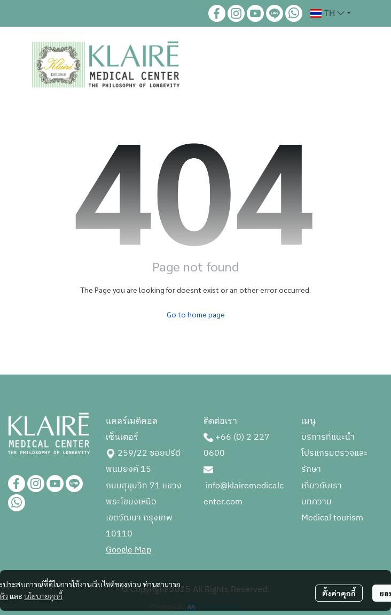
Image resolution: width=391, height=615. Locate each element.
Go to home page (196, 314)
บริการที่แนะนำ (328, 437)
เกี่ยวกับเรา (321, 486)
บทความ (316, 502)
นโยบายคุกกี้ (43, 596)
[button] (330, 13)
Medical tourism (332, 518)
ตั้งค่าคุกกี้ (339, 593)
